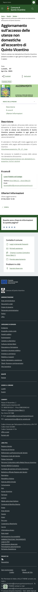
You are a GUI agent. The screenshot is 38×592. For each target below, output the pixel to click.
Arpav (3, 507)
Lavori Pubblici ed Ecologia (13, 176)
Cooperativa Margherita (9, 523)
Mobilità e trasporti (7, 357)
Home (3, 16)
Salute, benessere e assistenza (11, 360)
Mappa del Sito (27, 572)
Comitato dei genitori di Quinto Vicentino (14, 469)
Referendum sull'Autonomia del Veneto (14, 453)
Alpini (3, 517)
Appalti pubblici (6, 334)
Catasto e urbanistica (8, 341)
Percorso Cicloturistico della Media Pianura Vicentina (18, 462)
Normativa (4, 475)
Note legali (5, 533)
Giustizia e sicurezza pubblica (10, 350)
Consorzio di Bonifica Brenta (10, 504)
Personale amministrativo (9, 310)
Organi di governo (7, 307)
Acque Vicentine (6, 491)
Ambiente (4, 328)
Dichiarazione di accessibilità (10, 536)
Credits (11, 572)
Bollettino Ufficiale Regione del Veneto (14, 472)
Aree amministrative (8, 300)
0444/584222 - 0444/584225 (19, 180)
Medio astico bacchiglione (9, 501)
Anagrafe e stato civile (8, 331)
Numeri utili (5, 435)
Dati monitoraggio (7, 570)
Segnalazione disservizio (9, 544)
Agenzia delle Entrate (8, 482)
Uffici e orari (5, 432)
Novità (9, 16)
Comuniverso (5, 485)
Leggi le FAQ (5, 542)
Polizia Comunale (7, 459)
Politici (3, 313)
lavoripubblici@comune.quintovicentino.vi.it (18, 185)
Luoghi (3, 388)
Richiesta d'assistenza (8, 549)
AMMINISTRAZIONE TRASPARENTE (13, 539)
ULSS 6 (3, 498)
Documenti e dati (7, 304)
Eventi (3, 392)
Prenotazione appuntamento (11, 546)
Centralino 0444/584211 (16, 410)
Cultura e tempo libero (8, 344)
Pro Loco (4, 520)
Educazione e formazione (9, 347)
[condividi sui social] (6, 76)
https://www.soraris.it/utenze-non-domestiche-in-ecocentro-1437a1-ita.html (18, 160)
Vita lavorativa (6, 366)
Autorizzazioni (6, 337)
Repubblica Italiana (7, 478)
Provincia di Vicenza (7, 449)
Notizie (15, 16)
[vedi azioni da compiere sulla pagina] (25, 76)
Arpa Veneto (5, 511)
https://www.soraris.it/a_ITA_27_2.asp (14, 149)
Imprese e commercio (8, 353)
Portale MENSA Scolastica (10, 465)
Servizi (24, 570)
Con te (3, 527)
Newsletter (5, 562)
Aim (2, 488)
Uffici (3, 317)
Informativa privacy (7, 530)
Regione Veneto (7, 2)
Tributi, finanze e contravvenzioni (12, 363)
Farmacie (4, 494)
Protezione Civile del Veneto (10, 456)
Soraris (3, 514)
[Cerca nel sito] (31, 8)
